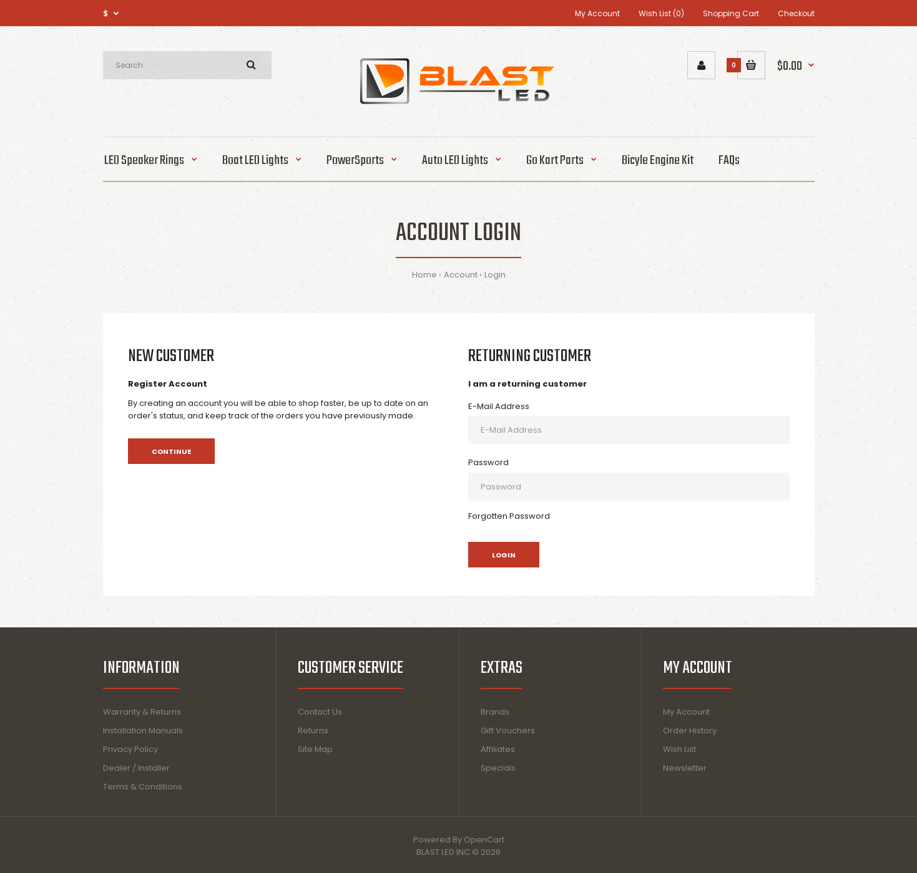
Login (495, 275)
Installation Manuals (143, 730)
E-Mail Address (498, 406)
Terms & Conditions (142, 787)
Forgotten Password (509, 516)
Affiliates (498, 749)
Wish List (679, 749)
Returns (313, 730)
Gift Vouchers (508, 730)
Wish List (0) (661, 13)
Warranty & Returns (142, 712)
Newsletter (685, 768)
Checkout (796, 13)
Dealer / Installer (136, 768)
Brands (495, 712)
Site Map (315, 749)
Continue (171, 451)
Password (488, 462)
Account (461, 275)
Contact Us (320, 712)
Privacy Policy (130, 749)
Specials (498, 768)
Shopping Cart (731, 13)
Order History (690, 730)
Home (424, 275)
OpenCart (484, 840)
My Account (597, 13)
